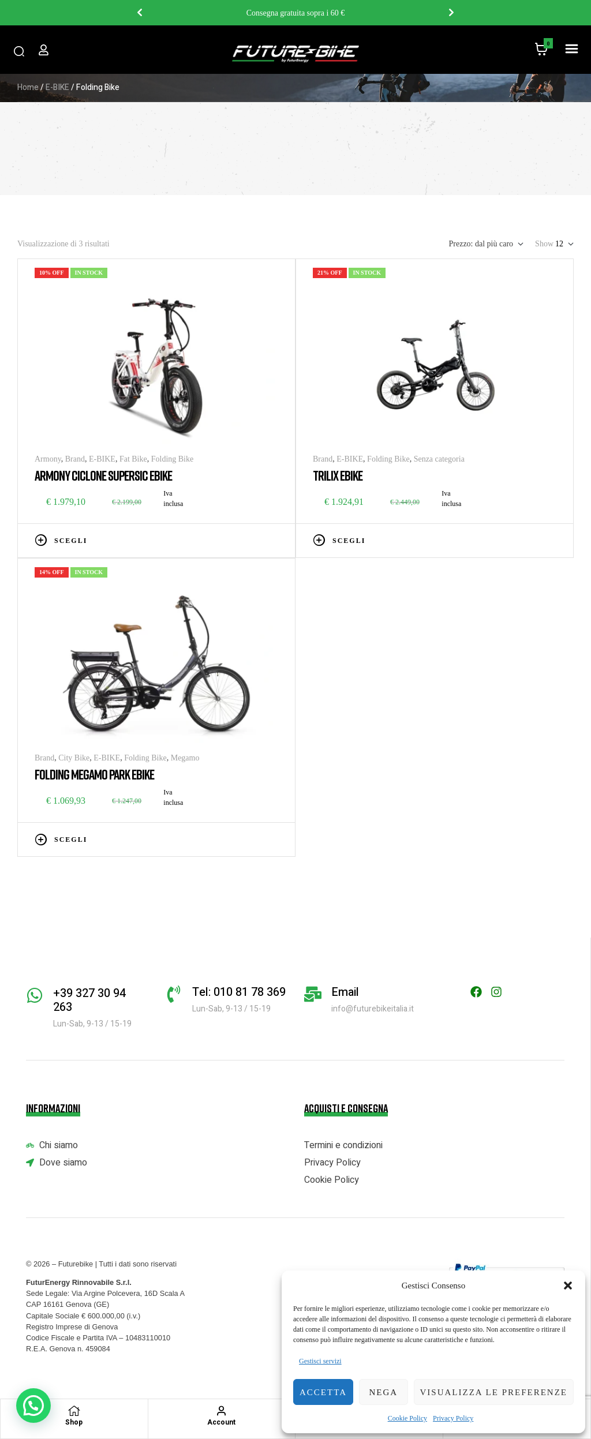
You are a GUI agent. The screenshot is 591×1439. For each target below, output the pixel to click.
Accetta (323, 1392)
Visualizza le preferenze (494, 1392)
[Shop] (74, 1410)
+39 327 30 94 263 (89, 1000)
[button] (568, 1285)
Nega (383, 1392)
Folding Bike (172, 459)
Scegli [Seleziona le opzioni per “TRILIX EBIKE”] (348, 541)
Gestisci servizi (320, 1361)
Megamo (185, 758)
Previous (139, 12)
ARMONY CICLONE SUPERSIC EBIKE (103, 475)
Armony (48, 459)
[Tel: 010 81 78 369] (173, 994)
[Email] (312, 994)
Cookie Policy (407, 1418)
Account (221, 1422)
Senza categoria (439, 459)
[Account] (221, 1410)
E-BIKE (57, 87)
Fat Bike (133, 459)
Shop (74, 1422)
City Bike (73, 758)
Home (28, 87)
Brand (75, 459)
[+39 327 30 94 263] (34, 995)
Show (544, 243)
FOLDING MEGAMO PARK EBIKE (94, 774)
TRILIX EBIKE (337, 475)
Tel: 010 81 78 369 (239, 992)
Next (451, 12)
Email (345, 992)
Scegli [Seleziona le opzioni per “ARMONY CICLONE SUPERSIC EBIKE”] (70, 541)
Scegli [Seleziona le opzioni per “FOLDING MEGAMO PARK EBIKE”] (70, 839)
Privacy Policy (453, 1418)
